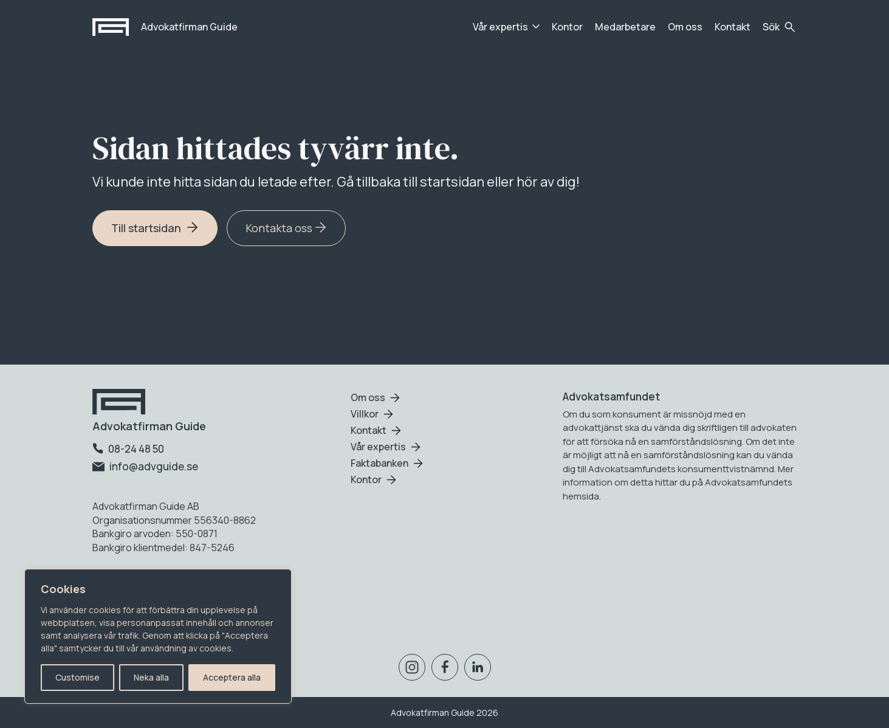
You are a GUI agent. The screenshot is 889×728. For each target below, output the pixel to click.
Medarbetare (625, 26)
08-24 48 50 (128, 449)
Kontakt (732, 26)
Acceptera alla (232, 677)
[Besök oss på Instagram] (412, 669)
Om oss (685, 26)
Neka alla (151, 677)
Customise (77, 677)
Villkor (365, 414)
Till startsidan (155, 228)
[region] (158, 636)
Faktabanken (379, 463)
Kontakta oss (286, 228)
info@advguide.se (145, 466)
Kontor (567, 26)
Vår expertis (500, 26)
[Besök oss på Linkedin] (477, 669)
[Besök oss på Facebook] (444, 669)
